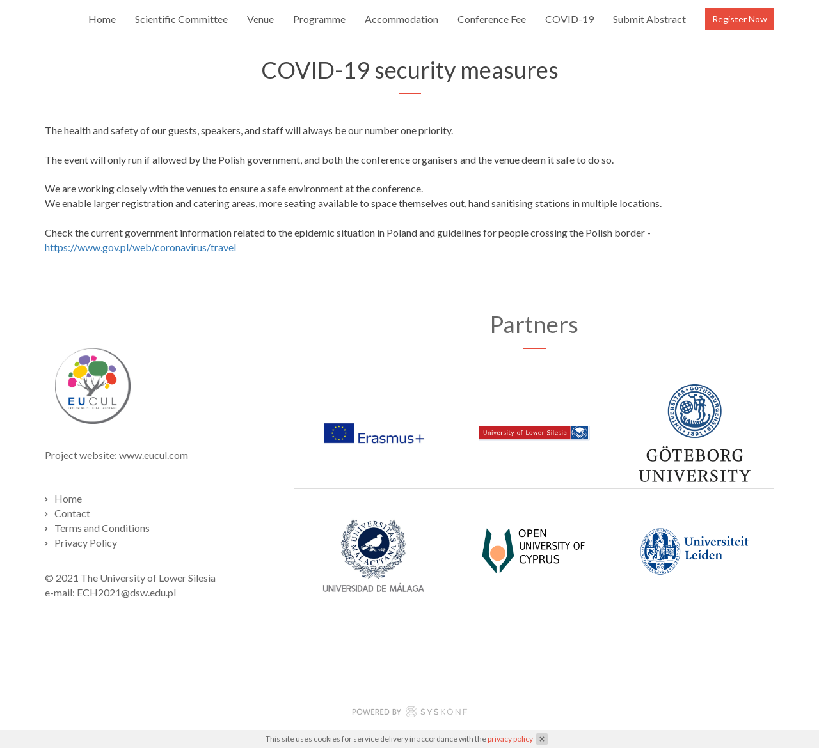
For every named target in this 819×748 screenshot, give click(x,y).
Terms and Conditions (102, 528)
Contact (72, 513)
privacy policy (510, 739)
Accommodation (401, 19)
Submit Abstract (649, 19)
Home (102, 19)
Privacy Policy (85, 542)
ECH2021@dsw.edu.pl (126, 592)
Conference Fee (491, 19)
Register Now (739, 18)
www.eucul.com (153, 455)
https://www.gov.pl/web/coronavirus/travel (140, 247)
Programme (319, 19)
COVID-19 (569, 19)
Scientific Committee (181, 19)
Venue (260, 19)
